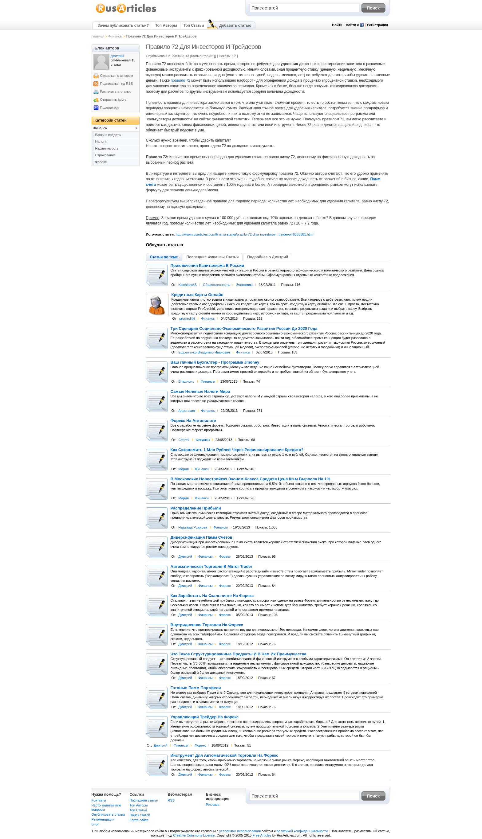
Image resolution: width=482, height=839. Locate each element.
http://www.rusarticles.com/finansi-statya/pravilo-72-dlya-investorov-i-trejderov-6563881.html (245, 234)
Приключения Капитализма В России (207, 265)
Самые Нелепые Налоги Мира (200, 391)
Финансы (115, 36)
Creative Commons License (194, 835)
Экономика (244, 285)
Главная (98, 36)
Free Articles (262, 835)
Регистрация (377, 25)
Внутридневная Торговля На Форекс (207, 625)
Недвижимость (107, 148)
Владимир (186, 381)
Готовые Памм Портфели (196, 688)
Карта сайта (139, 820)
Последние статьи (144, 800)
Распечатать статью (116, 91)
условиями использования (240, 831)
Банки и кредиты (108, 135)
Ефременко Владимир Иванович (204, 352)
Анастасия (186, 410)
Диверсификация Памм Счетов (201, 537)
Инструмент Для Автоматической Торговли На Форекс (225, 755)
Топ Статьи (194, 25)
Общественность (216, 285)
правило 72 (180, 80)
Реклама (212, 804)
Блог (95, 824)
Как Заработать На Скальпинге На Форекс (212, 596)
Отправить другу (113, 99)
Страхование (105, 155)
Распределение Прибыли (196, 508)
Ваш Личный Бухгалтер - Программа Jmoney (215, 362)
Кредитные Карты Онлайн (197, 295)
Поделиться (109, 107)
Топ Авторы (166, 25)
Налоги (101, 141)
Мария (183, 469)
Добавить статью (235, 25)
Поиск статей (140, 815)
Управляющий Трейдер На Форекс (205, 717)
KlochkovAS (187, 285)
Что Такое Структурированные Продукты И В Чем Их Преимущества (238, 654)
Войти (337, 25)
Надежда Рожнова (192, 527)
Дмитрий (185, 556)
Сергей (183, 440)
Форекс (225, 556)
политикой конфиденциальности (302, 831)
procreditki (187, 318)
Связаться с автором (116, 75)
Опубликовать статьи (108, 814)
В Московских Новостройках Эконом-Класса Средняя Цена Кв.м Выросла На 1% (250, 479)
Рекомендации (103, 819)
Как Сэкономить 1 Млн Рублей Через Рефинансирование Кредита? (237, 450)
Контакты (99, 800)
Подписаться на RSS (116, 83)
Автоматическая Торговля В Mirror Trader (211, 566)
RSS (171, 800)
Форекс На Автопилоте (193, 421)
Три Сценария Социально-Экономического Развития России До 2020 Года (244, 328)
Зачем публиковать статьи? (123, 25)
